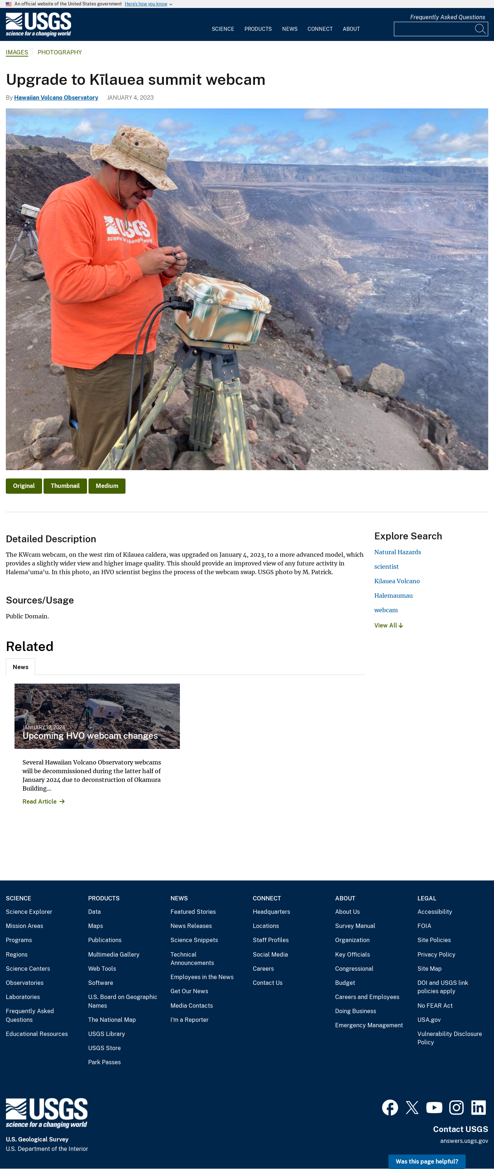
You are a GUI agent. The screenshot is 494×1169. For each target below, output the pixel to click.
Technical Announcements (192, 959)
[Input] (441, 29)
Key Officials (352, 954)
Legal (426, 898)
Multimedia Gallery (114, 954)
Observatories (25, 982)
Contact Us (268, 982)
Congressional (354, 968)
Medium (107, 485)
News (289, 29)
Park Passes (104, 1062)
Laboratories (23, 997)
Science (223, 29)
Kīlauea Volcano (397, 581)
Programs (19, 940)
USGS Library (106, 1034)
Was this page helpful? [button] (427, 1161)
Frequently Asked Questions (447, 17)
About (351, 29)
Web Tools (102, 968)
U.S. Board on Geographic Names (122, 1001)
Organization (352, 940)
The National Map (112, 1019)
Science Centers (28, 968)
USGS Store (104, 1048)
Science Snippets (194, 940)
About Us (347, 911)
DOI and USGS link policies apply (442, 987)
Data (94, 911)
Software (100, 982)
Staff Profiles (271, 940)
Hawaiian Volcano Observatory (56, 97)
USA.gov (429, 1019)
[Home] (38, 35)
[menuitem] (223, 24)
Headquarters (271, 911)
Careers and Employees (367, 997)
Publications (105, 940)
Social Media (270, 954)
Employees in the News (202, 977)
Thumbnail (65, 485)
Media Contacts (191, 1005)
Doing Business (355, 1011)
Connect (320, 29)
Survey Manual (355, 926)
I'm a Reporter (189, 1019)
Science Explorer (29, 911)
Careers (263, 968)
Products (258, 29)
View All (388, 625)
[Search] (481, 29)
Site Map (429, 968)
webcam (386, 610)
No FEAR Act (435, 1005)
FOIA (424, 926)
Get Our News (189, 991)
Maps (95, 926)
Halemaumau (393, 595)
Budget (345, 982)
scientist (386, 566)
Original (24, 485)
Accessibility (434, 911)
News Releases (191, 926)
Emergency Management (369, 1025)
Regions (17, 954)
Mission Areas (24, 926)
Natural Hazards (397, 552)
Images (17, 52)
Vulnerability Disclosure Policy (449, 1038)
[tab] (20, 666)
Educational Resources (37, 1034)
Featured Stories (193, 911)
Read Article (39, 801)
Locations (266, 926)
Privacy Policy (436, 954)
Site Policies (434, 940)
